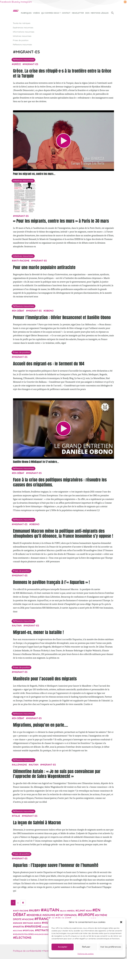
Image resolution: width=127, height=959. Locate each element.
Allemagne (20, 764)
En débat (18, 310)
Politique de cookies (86, 954)
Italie (16, 815)
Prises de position (20, 40)
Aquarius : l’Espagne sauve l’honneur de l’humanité (55, 865)
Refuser (86, 946)
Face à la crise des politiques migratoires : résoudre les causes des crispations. (60, 482)
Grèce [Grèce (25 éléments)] (38, 923)
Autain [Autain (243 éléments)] (51, 909)
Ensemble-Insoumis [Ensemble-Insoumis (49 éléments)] (41, 915)
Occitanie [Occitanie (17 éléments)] (18, 931)
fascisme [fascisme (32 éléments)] (29, 919)
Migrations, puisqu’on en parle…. (40, 725)
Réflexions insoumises (22, 44)
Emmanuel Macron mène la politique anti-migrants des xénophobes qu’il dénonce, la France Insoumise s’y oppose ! (63, 533)
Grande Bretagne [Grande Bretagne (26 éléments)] (23, 923)
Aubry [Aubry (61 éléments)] (35, 910)
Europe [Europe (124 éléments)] (87, 914)
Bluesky (16, 1)
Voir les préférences (110, 946)
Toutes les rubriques (21, 23)
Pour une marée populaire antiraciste (44, 267)
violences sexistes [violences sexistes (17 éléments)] (43, 934)
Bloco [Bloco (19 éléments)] (64, 911)
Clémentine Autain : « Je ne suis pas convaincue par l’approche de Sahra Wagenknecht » (57, 773)
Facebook (5, 1)
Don (87, 13)
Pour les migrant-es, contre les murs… (34, 174)
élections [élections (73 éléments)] (23, 937)
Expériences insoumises (23, 27)
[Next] (23, 902)
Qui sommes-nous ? (51, 13)
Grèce (17, 64)
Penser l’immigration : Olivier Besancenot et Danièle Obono (62, 317)
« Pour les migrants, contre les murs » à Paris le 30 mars (61, 221)
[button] (121, 922)
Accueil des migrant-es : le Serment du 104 (48, 364)
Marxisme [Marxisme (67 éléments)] (34, 926)
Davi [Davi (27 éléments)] (89, 910)
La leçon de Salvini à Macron (37, 822)
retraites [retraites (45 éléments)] (43, 930)
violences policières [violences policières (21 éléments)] (24, 934)
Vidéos (36, 13)
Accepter (62, 946)
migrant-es (31, 64)
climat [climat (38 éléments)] (81, 910)
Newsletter (78, 13)
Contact (66, 13)
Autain (17, 625)
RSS (125, 2)
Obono (49, 310)
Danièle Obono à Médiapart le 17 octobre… (36, 462)
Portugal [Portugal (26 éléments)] (29, 930)
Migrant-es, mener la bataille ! (38, 632)
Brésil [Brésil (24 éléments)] (71, 911)
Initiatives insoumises (22, 36)
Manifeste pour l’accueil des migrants (45, 679)
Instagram (26, 1)
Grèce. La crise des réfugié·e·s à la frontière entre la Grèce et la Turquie (62, 73)
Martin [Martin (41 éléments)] (19, 926)
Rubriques (26, 13)
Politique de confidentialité (27, 950)
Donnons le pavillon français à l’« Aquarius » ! (51, 582)
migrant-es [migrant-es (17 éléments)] (47, 927)
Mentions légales (100, 13)
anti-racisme (21, 260)
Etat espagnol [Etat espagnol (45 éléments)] (67, 915)
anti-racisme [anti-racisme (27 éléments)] (21, 910)
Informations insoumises (23, 32)
